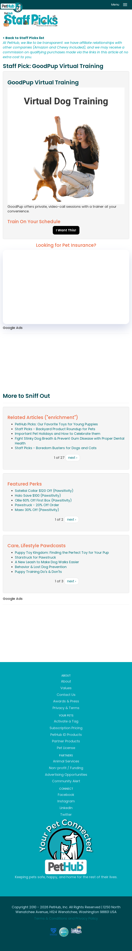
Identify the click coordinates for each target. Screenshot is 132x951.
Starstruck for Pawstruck (35, 557)
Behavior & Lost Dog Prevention (41, 567)
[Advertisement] (66, 363)
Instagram (66, 801)
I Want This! (66, 230)
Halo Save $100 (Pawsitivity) (38, 495)
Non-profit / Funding (66, 768)
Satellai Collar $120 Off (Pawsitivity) (44, 490)
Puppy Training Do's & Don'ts (38, 571)
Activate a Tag (66, 721)
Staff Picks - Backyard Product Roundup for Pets (55, 429)
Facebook (66, 794)
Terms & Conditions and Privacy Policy (66, 918)
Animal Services (66, 761)
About (66, 681)
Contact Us (66, 694)
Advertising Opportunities (66, 774)
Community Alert (66, 781)
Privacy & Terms (66, 708)
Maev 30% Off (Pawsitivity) (37, 509)
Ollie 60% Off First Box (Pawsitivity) (43, 500)
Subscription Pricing (66, 728)
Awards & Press (66, 701)
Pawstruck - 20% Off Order (37, 505)
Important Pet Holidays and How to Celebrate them (57, 433)
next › (72, 457)
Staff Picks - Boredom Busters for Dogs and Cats (56, 448)
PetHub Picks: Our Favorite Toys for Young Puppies (56, 424)
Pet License (66, 747)
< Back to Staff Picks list (23, 37)
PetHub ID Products (66, 734)
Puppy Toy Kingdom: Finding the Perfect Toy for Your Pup (62, 552)
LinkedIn (66, 808)
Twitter (66, 814)
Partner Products (66, 741)
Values (66, 688)
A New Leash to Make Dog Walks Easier (47, 562)
